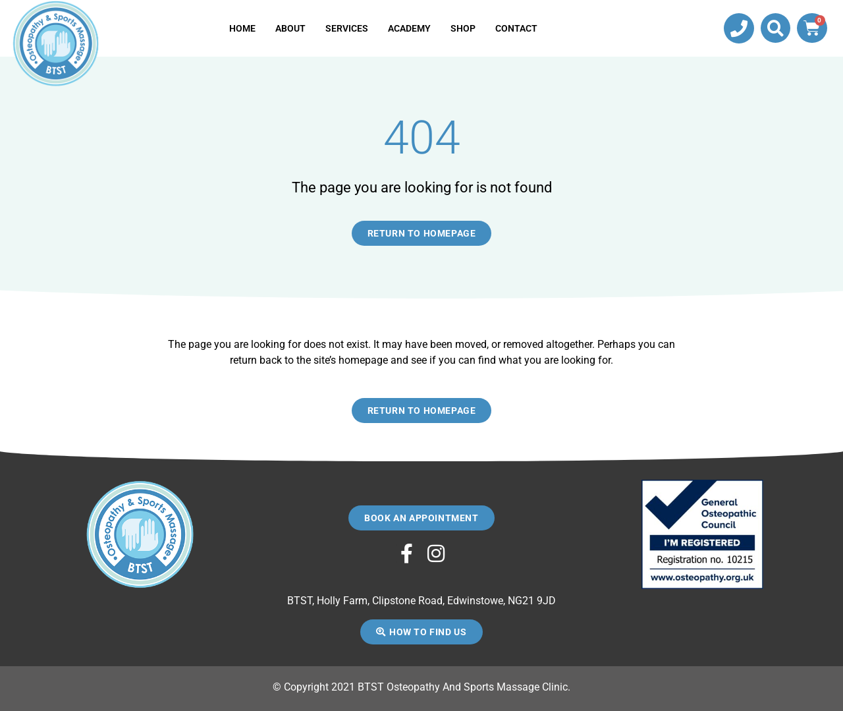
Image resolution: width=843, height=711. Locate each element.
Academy (409, 28)
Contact (516, 28)
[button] (775, 28)
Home (242, 28)
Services (346, 28)
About (290, 28)
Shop (463, 28)
